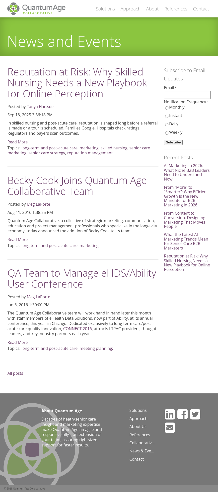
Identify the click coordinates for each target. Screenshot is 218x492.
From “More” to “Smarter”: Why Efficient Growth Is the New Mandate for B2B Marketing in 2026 (186, 196)
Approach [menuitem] (131, 8)
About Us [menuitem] (137, 427)
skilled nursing (114, 148)
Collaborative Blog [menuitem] (142, 443)
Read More (17, 142)
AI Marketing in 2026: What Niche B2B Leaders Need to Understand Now (187, 172)
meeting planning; (96, 348)
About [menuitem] (152, 8)
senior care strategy (46, 153)
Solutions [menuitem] (105, 8)
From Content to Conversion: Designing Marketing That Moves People (184, 219)
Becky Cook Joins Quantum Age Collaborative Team (77, 185)
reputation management (90, 153)
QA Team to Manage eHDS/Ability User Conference (81, 278)
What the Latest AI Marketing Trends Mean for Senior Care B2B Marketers (186, 241)
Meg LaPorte (38, 204)
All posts (15, 373)
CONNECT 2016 (77, 328)
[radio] (187, 107)
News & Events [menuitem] (142, 451)
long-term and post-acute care (49, 148)
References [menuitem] (175, 8)
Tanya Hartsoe (40, 106)
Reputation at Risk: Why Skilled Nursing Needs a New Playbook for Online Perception (77, 82)
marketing (89, 148)
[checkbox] (187, 120)
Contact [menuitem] (201, 8)
